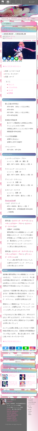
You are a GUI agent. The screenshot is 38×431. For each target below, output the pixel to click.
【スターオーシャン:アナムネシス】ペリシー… (27, 377)
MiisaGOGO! (9, 15)
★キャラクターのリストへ (12, 66)
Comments (27, 40)
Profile (2, 3)
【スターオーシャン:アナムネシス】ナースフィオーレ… (10, 384)
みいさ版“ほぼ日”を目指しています (15, 358)
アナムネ (9, 38)
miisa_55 (14, 418)
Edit (34, 40)
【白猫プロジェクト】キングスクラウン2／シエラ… (28, 384)
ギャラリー (14, 18)
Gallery (8, 3)
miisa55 (14, 416)
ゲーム (13, 36)
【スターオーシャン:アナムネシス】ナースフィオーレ (18, 365)
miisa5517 (14, 413)
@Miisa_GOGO (14, 415)
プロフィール (4, 18)
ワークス (23, 18)
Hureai (18, 3)
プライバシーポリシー (12, 420)
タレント (11, 84)
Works (13, 3)
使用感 (10, 93)
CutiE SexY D (15, 411)
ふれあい (33, 18)
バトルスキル (12, 87)
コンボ (10, 90)
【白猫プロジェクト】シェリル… (9, 377)
